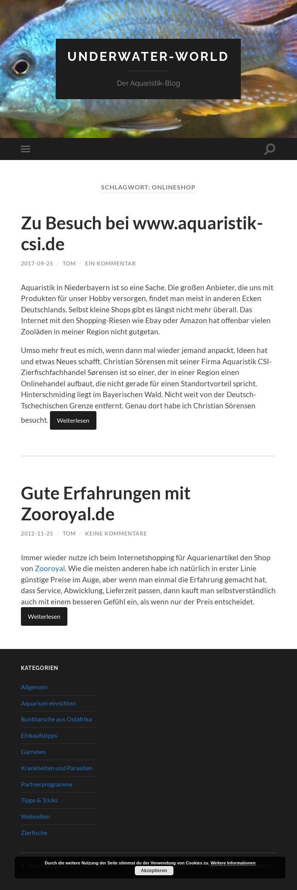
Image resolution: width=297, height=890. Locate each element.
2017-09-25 (37, 263)
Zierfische (34, 832)
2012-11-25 (37, 533)
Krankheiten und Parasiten (57, 767)
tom (69, 263)
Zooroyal (50, 568)
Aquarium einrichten (48, 703)
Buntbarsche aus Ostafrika (56, 719)
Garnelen (33, 751)
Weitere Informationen (233, 863)
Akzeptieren (154, 870)
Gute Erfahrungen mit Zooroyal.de (106, 503)
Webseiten (35, 816)
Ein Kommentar (110, 263)
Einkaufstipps (39, 735)
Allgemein (34, 686)
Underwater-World (148, 56)
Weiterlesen (73, 420)
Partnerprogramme (46, 784)
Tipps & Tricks (39, 800)
